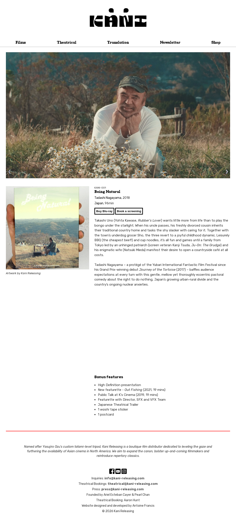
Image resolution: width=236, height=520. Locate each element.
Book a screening (129, 211)
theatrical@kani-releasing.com (133, 484)
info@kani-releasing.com (124, 478)
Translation (118, 42)
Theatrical (66, 42)
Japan (98, 203)
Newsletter (170, 42)
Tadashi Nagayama (107, 198)
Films (21, 42)
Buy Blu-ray (104, 211)
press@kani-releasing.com (122, 489)
